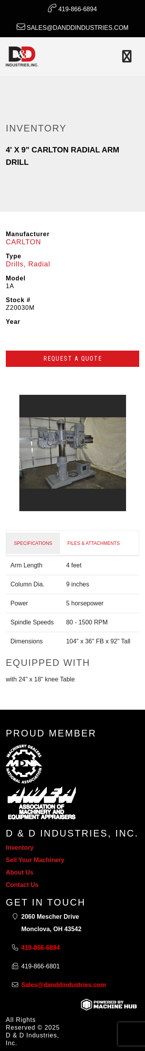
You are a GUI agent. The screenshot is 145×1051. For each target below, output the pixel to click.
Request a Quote (72, 358)
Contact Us (22, 885)
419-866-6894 (72, 8)
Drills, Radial (28, 264)
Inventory (20, 847)
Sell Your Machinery (35, 860)
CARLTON (23, 242)
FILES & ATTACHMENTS (93, 543)
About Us (19, 872)
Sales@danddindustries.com (73, 26)
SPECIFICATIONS (33, 543)
